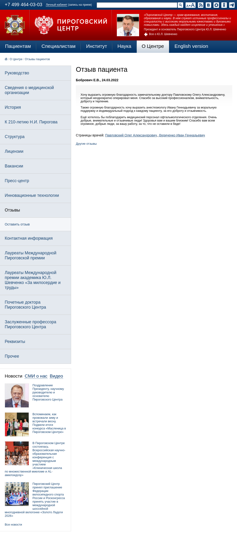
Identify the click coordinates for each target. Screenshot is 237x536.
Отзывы (12, 210)
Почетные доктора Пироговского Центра (25, 305)
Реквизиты (15, 341)
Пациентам (18, 46)
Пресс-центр (17, 180)
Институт (96, 46)
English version (191, 46)
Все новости (13, 524)
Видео (56, 376)
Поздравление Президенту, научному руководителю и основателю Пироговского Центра (48, 392)
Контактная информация (29, 238)
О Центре (153, 46)
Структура (14, 136)
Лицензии (14, 151)
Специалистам (58, 46)
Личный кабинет (56, 4)
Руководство (17, 73)
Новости (13, 376)
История (13, 107)
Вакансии (14, 166)
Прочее (12, 356)
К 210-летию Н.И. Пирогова (31, 122)
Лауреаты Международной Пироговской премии (30, 255)
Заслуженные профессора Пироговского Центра (30, 324)
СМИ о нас (36, 376)
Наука (124, 46)
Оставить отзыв (17, 224)
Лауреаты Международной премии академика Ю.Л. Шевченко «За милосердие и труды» (33, 280)
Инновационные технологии (32, 195)
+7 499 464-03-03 (23, 4)
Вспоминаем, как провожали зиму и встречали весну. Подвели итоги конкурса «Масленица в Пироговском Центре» (49, 423)
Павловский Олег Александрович (131, 135)
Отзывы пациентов (37, 59)
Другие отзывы (86, 143)
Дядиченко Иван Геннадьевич (182, 135)
